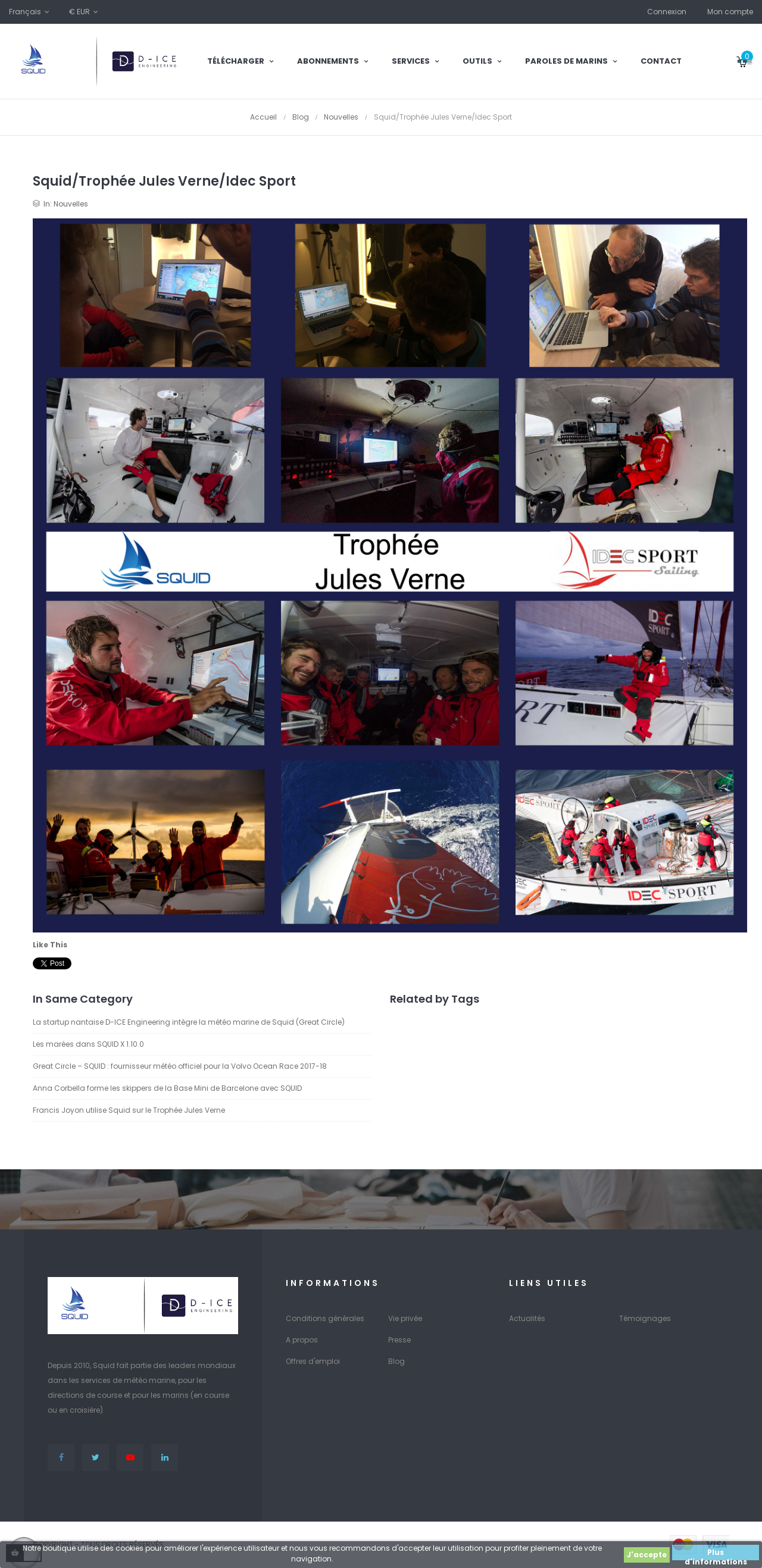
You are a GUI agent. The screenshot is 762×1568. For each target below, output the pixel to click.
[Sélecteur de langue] (30, 12)
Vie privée (405, 1318)
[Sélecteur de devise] (84, 12)
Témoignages (645, 1318)
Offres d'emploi (313, 1361)
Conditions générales (325, 1318)
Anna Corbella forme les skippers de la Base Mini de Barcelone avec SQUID (167, 1088)
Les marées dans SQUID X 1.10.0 (88, 1044)
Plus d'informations (716, 1553)
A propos (302, 1340)
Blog (396, 1361)
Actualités (527, 1318)
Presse (399, 1340)
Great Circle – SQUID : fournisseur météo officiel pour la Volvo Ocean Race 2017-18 (180, 1066)
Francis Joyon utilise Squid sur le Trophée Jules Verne (129, 1110)
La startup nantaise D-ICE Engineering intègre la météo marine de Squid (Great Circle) (189, 1022)
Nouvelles (71, 204)
